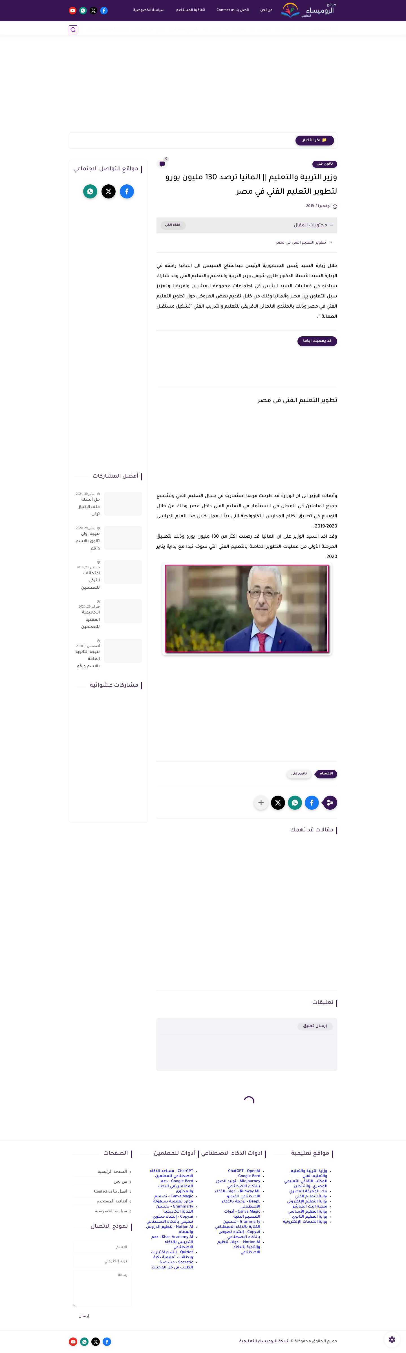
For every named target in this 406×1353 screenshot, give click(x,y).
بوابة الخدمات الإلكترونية (305, 1222)
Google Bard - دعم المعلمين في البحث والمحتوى (175, 1186)
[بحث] (73, 29)
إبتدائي (264, 29)
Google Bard (249, 1176)
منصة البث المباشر (310, 1207)
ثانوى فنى (325, 164)
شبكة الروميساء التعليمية (264, 1341)
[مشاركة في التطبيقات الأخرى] (261, 803)
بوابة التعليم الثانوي (309, 1217)
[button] (312, 803)
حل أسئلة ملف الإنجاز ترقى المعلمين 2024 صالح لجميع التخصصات (89, 508)
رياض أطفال (295, 29)
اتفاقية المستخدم (189, 10)
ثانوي (216, 29)
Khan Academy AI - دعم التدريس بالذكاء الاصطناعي (172, 1242)
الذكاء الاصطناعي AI (107, 29)
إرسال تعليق (315, 1026)
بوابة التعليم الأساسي (307, 1212)
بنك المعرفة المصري (308, 1191)
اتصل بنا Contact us (231, 10)
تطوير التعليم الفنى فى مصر (301, 243)
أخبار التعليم (325, 29)
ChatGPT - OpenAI (244, 1171)
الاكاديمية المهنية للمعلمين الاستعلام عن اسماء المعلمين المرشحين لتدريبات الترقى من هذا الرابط (90, 621)
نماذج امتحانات (184, 29)
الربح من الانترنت (148, 29)
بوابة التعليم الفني (311, 1197)
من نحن (265, 10)
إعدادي (239, 29)
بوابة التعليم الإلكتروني (307, 1202)
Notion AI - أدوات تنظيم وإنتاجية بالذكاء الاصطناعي (238, 1247)
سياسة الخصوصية (147, 10)
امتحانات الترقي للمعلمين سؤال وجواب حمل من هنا (88, 581)
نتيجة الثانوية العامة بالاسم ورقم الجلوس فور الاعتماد (88, 660)
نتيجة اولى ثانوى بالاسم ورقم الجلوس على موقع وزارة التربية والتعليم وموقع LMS (88, 542)
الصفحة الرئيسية (112, 1171)
